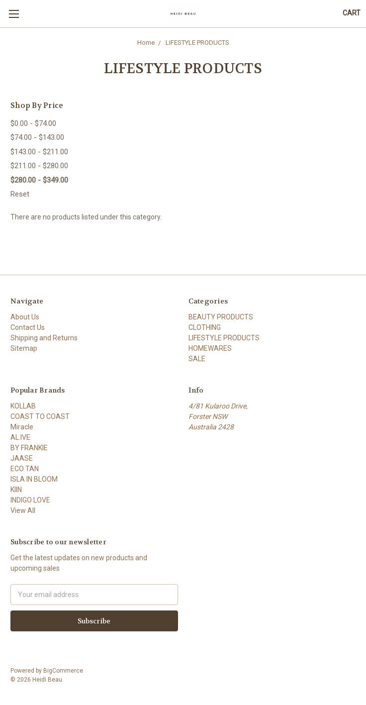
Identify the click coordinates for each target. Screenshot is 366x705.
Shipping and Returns (44, 338)
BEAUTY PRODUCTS (220, 317)
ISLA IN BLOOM (34, 479)
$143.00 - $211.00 (39, 151)
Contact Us (27, 327)
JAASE (21, 458)
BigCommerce (63, 670)
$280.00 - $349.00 (39, 180)
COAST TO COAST (40, 416)
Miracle (21, 427)
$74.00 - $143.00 (37, 137)
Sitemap (23, 348)
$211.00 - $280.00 (39, 165)
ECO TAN (24, 469)
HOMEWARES (210, 348)
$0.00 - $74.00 (33, 123)
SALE (196, 359)
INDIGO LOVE (30, 500)
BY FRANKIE (29, 448)
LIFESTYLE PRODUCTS (224, 338)
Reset (19, 194)
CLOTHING (204, 327)
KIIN (16, 490)
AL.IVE (20, 437)
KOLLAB (23, 406)
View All (22, 510)
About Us (24, 317)
